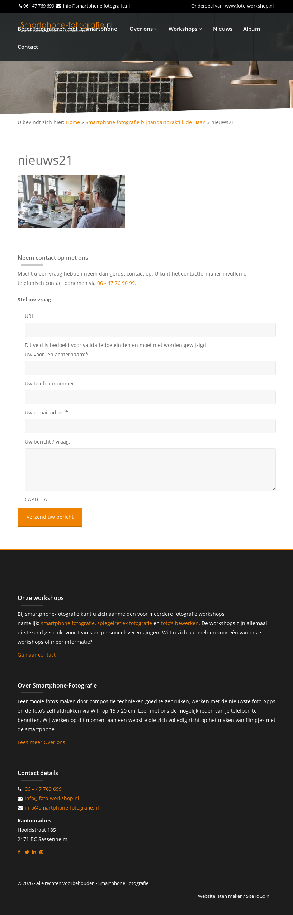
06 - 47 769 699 (39, 6)
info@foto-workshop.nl (52, 798)
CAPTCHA (36, 499)
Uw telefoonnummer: (50, 383)
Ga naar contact (37, 654)
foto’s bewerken (180, 623)
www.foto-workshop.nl (249, 6)
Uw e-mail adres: (46, 412)
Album (251, 28)
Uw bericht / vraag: (47, 441)
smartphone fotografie (68, 623)
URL (29, 316)
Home (73, 122)
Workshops (185, 28)
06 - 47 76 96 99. (116, 283)
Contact (28, 46)
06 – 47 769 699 (43, 788)
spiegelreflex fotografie (125, 623)
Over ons (143, 28)
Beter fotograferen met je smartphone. (68, 28)
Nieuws (222, 28)
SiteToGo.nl (258, 896)
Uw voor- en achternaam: (56, 354)
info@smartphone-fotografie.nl (96, 6)
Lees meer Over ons (41, 742)
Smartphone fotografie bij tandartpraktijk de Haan (145, 122)
